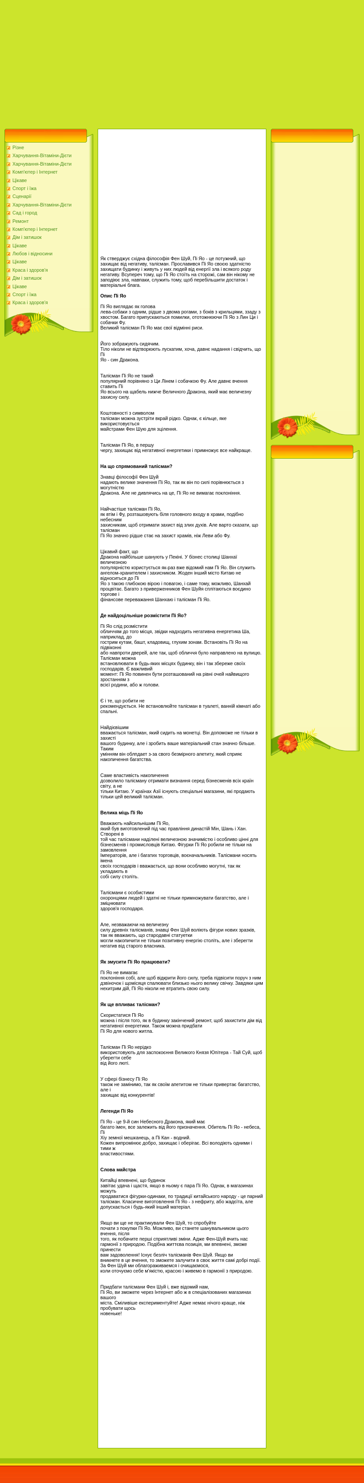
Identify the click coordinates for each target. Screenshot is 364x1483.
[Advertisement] (132, 62)
